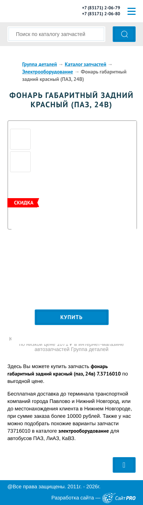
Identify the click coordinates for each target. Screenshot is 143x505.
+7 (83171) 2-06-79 (101, 8)
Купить (71, 317)
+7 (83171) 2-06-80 (101, 14)
